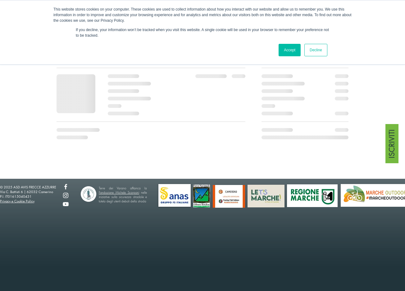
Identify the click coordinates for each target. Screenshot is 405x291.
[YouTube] (65, 204)
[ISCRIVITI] (391, 143)
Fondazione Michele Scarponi (119, 192)
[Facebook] (65, 186)
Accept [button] (289, 50)
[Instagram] (65, 195)
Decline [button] (316, 50)
